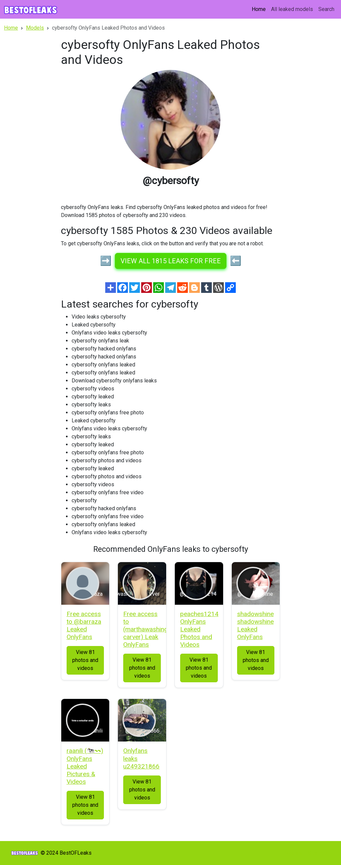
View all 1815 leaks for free (171, 261)
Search (326, 9)
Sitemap (317, 853)
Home (259, 9)
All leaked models (292, 9)
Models (293, 853)
